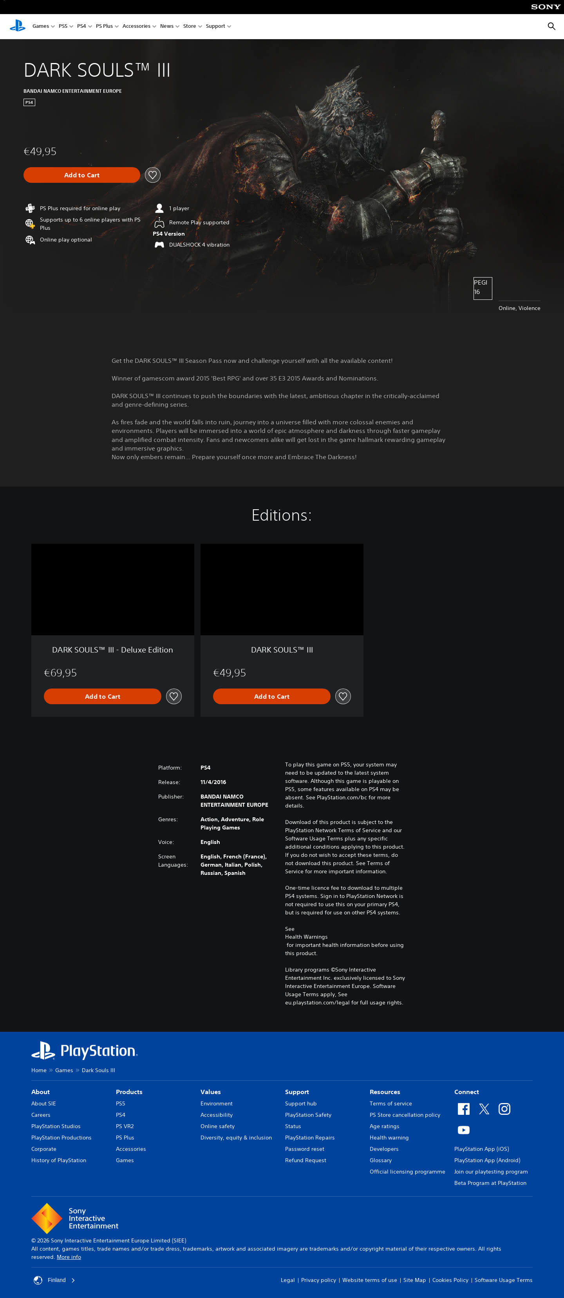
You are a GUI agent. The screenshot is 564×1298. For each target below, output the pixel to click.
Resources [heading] (385, 1092)
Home (39, 1070)
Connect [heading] (466, 1092)
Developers (384, 1148)
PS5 (63, 26)
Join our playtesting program (491, 1171)
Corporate (43, 1148)
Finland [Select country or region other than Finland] (54, 1280)
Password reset (304, 1148)
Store (189, 26)
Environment (217, 1103)
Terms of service (391, 1103)
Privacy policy (318, 1280)
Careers (41, 1114)
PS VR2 (125, 1126)
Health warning (389, 1137)
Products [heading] (129, 1092)
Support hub (301, 1103)
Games (41, 26)
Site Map (414, 1280)
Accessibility (217, 1114)
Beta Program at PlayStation (490, 1182)
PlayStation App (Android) (487, 1160)
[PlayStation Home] (17, 26)
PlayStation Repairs (310, 1137)
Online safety (218, 1126)
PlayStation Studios (56, 1126)
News (167, 26)
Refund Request (305, 1160)
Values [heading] (211, 1092)
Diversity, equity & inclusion (236, 1137)
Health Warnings (306, 936)
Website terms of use (369, 1280)
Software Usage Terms (504, 1280)
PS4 (81, 26)
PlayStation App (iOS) (481, 1148)
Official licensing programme (407, 1171)
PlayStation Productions (61, 1137)
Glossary (381, 1160)
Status (293, 1126)
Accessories (136, 26)
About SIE (43, 1103)
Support (215, 26)
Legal (288, 1280)
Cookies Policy (450, 1280)
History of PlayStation (58, 1160)
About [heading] (40, 1092)
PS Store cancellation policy (405, 1114)
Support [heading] (297, 1092)
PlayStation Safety (308, 1114)
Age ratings (385, 1126)
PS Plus (104, 26)
